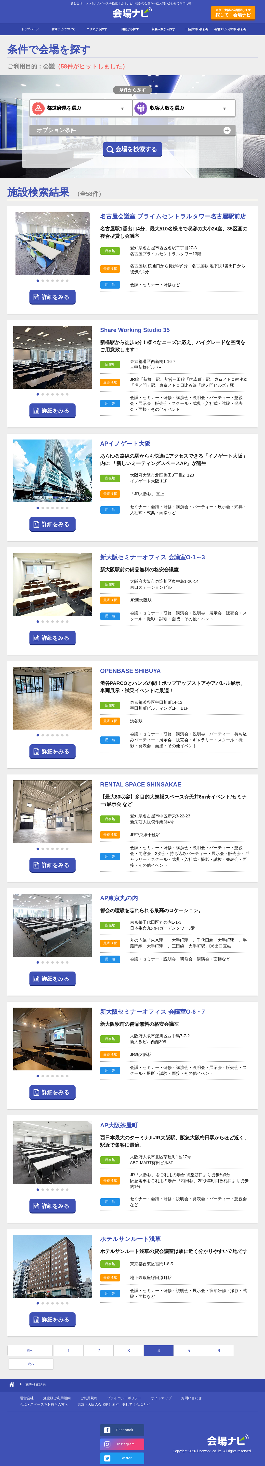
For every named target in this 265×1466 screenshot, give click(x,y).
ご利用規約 (88, 1398)
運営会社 (27, 1398)
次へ (31, 1364)
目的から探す (130, 29)
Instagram (125, 1444)
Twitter (126, 1458)
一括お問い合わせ (197, 29)
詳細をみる (55, 297)
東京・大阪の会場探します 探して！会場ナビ (114, 1404)
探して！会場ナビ (233, 12)
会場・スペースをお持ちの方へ (44, 1404)
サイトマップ (161, 1398)
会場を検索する (136, 149)
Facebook (124, 1430)
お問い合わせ (191, 1398)
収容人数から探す (163, 29)
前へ (30, 1350)
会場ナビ (132, 12)
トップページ (30, 29)
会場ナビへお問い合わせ (230, 29)
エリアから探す (96, 29)
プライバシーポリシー (124, 1398)
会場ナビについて (63, 29)
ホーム (11, 1385)
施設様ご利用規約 (57, 1398)
